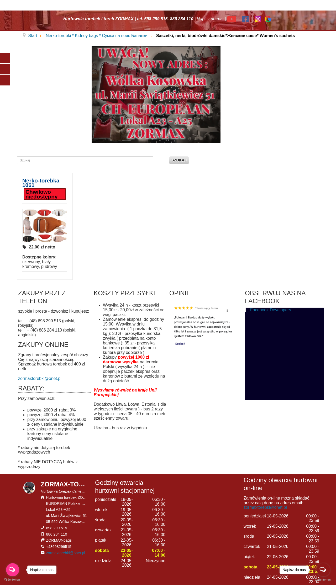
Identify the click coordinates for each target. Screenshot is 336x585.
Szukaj (179, 160)
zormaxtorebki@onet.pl (39, 378)
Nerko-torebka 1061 (40, 182)
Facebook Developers (270, 310)
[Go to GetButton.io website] (12, 579)
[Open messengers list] (12, 569)
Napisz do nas (210, 19)
